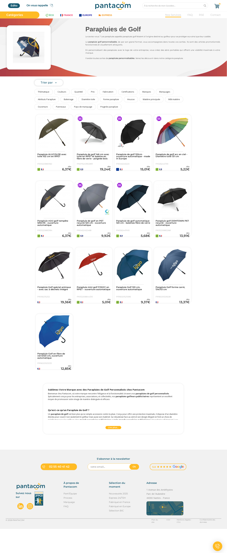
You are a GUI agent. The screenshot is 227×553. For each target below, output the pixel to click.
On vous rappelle (40, 5)
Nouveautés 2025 (118, 517)
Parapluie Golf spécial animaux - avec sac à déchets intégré (52, 302)
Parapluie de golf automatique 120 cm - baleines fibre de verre (131, 230)
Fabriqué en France (119, 526)
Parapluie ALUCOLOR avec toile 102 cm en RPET (54, 156)
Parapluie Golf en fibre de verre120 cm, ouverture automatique (54, 375)
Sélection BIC (116, 534)
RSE (201, 14)
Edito (14, 5)
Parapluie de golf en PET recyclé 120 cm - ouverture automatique (93, 230)
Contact (215, 14)
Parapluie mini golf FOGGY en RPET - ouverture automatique (92, 302)
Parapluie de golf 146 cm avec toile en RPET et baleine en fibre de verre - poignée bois (93, 158)
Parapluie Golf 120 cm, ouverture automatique (131, 301)
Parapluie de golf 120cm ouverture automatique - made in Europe (132, 157)
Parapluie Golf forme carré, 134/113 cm (169, 301)
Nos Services (173, 14)
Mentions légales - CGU (179, 544)
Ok (134, 490)
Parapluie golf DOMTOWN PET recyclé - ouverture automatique (172, 230)
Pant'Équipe (70, 517)
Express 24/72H (117, 522)
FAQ (190, 14)
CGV (162, 544)
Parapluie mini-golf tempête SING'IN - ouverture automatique (53, 230)
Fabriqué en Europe (120, 530)
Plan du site (149, 544)
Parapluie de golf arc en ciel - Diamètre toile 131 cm (171, 157)
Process (68, 522)
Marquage (69, 526)
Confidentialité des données (208, 544)
